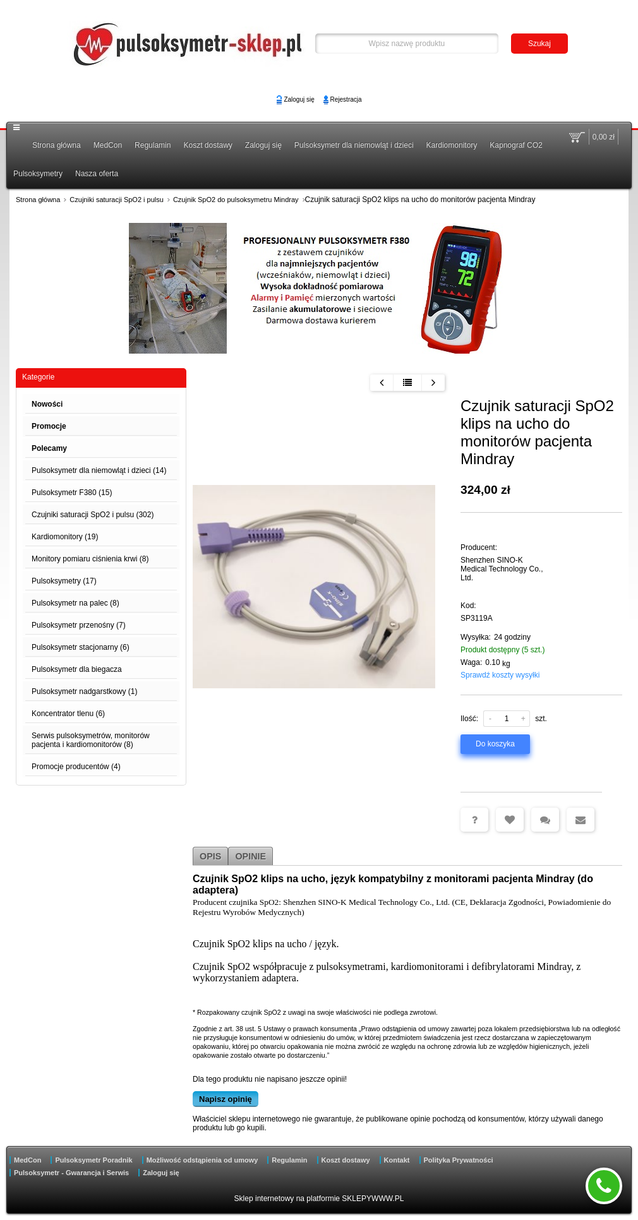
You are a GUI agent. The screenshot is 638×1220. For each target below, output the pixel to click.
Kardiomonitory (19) (65, 536)
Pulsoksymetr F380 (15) (72, 492)
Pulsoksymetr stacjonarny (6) (80, 647)
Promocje (49, 426)
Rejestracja (346, 99)
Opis (210, 856)
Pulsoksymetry (38, 173)
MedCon (107, 145)
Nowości (47, 404)
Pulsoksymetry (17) (64, 581)
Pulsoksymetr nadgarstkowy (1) (84, 691)
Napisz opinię (225, 1099)
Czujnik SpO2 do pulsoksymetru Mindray (236, 199)
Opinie (250, 856)
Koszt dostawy (207, 145)
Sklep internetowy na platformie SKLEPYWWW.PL (319, 1198)
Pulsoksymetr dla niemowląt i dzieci (354, 145)
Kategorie (38, 377)
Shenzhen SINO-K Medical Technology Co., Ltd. (501, 569)
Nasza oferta (96, 173)
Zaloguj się (299, 99)
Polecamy (49, 448)
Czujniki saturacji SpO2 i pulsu (116, 199)
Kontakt (397, 1160)
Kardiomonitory (452, 145)
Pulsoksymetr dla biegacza (77, 669)
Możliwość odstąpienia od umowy (202, 1160)
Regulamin (153, 145)
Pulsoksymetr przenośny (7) (79, 625)
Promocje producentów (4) (76, 766)
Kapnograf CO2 (516, 145)
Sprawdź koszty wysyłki (499, 675)
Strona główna (56, 145)
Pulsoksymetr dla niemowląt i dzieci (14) (99, 470)
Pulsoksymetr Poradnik (93, 1160)
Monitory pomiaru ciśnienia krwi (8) (90, 558)
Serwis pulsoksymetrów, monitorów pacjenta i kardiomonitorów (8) (91, 740)
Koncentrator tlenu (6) (68, 713)
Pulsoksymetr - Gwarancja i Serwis (71, 1172)
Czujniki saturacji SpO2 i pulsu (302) (92, 514)
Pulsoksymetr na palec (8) (75, 603)
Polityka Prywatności (458, 1160)
